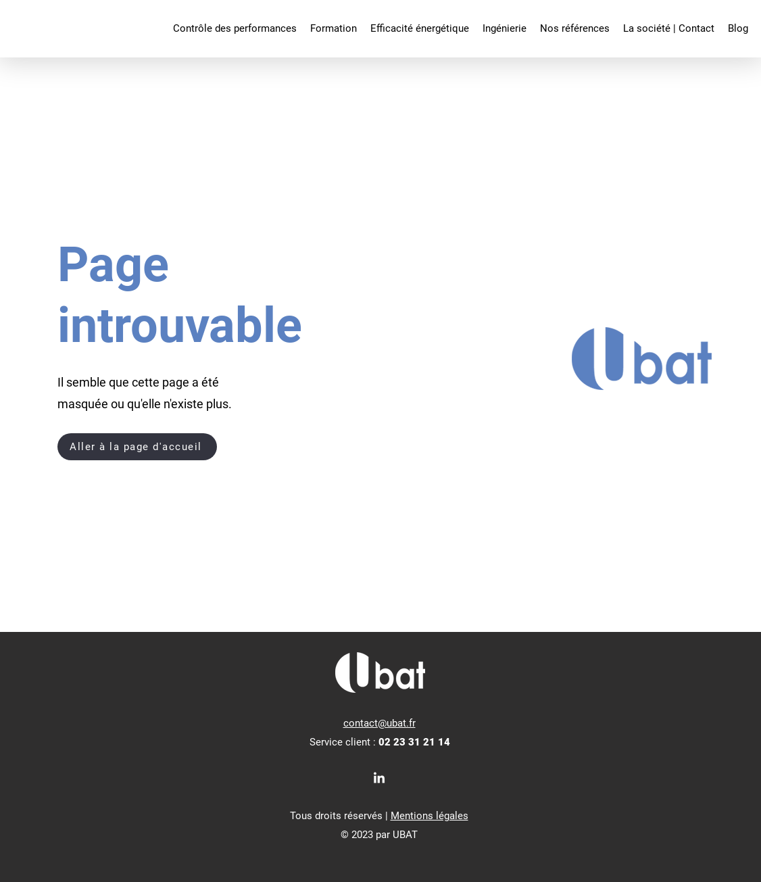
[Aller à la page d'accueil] (137, 446)
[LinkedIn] (379, 778)
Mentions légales (429, 816)
